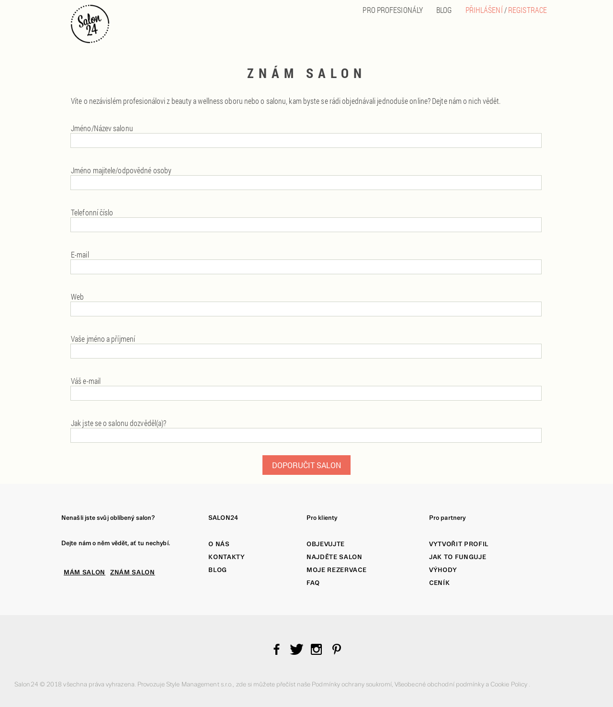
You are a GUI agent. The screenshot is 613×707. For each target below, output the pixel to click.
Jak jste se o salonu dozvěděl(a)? (118, 423)
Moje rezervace (336, 569)
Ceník (439, 582)
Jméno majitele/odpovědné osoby (121, 170)
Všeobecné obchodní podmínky (440, 684)
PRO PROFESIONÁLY (393, 10)
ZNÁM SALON (132, 572)
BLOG (444, 10)
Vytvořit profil (458, 544)
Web (77, 297)
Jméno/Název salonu (102, 128)
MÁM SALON (84, 572)
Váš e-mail (86, 381)
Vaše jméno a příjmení (103, 339)
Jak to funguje (457, 557)
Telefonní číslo (92, 212)
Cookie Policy (509, 684)
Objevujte (325, 544)
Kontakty (226, 557)
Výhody (443, 569)
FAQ (313, 582)
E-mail (80, 254)
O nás (218, 544)
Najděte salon (334, 557)
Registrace (527, 10)
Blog (217, 569)
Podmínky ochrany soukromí (352, 684)
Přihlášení (484, 10)
